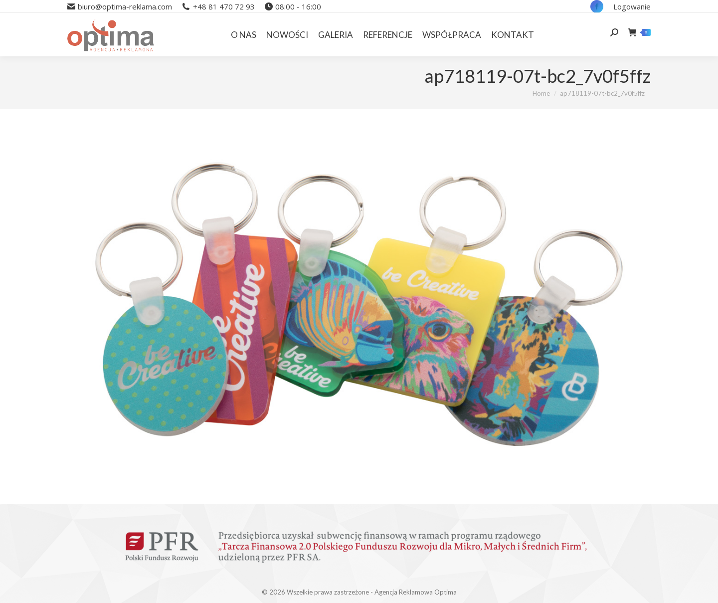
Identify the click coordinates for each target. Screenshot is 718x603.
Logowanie (632, 6)
